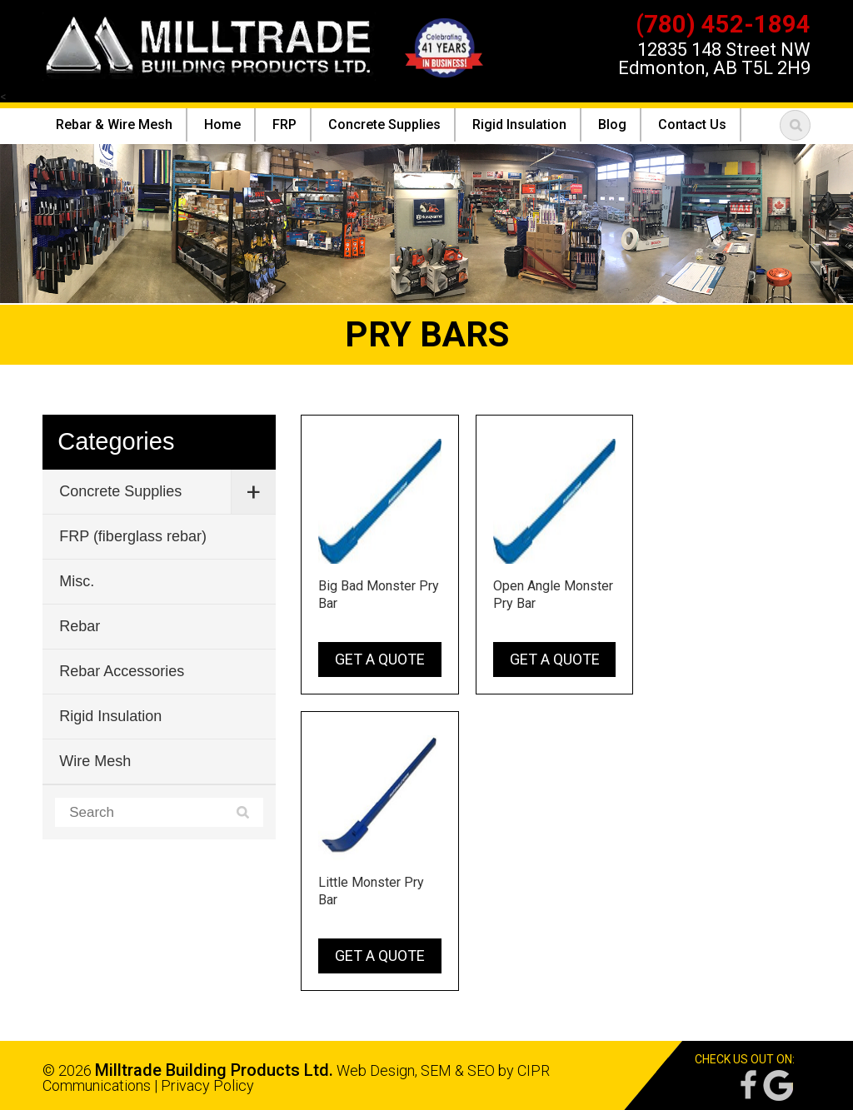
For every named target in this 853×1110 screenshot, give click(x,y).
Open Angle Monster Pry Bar (553, 594)
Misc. (76, 581)
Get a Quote (380, 659)
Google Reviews (778, 1085)
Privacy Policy (207, 1085)
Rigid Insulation (110, 716)
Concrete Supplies (120, 491)
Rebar (79, 626)
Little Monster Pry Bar (371, 891)
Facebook (747, 1085)
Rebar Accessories (121, 671)
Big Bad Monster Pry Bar (378, 594)
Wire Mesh (95, 761)
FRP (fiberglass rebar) (133, 536)
